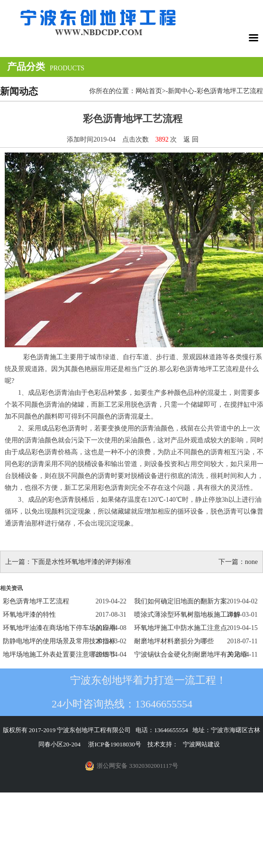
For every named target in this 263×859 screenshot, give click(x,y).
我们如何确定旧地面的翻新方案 (180, 601)
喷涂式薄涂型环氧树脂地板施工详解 (187, 614)
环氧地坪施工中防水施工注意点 (180, 627)
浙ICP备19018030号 (114, 744)
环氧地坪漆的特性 (29, 614)
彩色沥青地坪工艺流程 (36, 601)
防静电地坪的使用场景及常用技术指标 (59, 641)
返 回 (191, 139)
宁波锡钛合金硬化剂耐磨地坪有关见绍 (190, 654)
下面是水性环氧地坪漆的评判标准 (81, 561)
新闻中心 (181, 91)
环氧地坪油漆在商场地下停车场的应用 (59, 627)
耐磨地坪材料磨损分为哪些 (174, 641)
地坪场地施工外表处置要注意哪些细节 (59, 654)
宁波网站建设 (201, 744)
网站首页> (151, 91)
